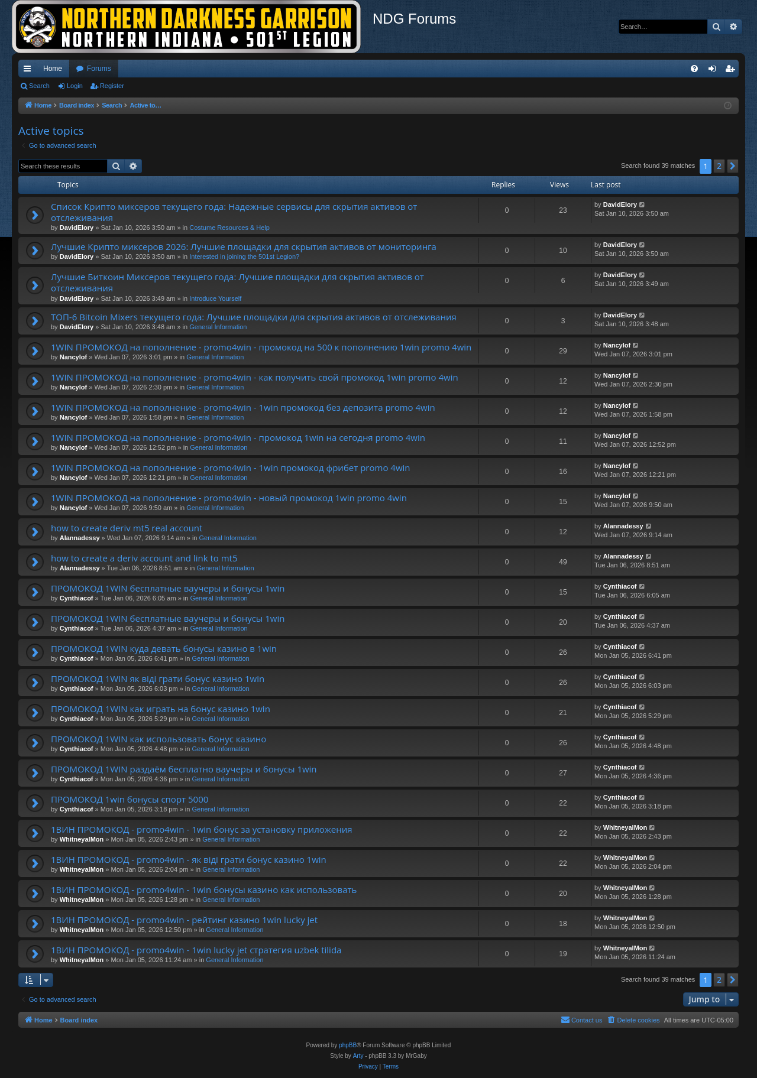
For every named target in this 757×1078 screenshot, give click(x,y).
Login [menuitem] (715, 70)
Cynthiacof (76, 598)
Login (75, 85)
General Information (218, 326)
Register (112, 85)
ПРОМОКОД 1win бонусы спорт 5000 (129, 799)
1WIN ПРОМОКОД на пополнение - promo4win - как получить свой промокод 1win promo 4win (254, 377)
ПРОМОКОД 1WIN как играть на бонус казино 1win (160, 709)
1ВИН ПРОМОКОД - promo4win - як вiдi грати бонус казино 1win (188, 859)
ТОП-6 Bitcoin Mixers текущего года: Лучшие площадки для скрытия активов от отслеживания (254, 317)
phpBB (348, 1045)
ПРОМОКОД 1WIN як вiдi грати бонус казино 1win (157, 678)
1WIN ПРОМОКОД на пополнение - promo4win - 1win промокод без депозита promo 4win (243, 407)
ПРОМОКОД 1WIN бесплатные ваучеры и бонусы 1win (167, 588)
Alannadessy (80, 537)
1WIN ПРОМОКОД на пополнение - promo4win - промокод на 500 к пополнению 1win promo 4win (261, 347)
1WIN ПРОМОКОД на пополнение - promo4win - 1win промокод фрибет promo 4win (230, 467)
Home (52, 68)
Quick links (29, 70)
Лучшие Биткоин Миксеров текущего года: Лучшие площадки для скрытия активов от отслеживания (237, 282)
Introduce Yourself (215, 298)
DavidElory (76, 227)
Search (39, 85)
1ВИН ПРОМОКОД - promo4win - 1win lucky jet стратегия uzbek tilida (196, 950)
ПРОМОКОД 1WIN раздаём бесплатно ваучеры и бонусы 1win (184, 769)
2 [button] (719, 165)
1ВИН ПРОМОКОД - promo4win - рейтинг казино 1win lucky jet (184, 920)
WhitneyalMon (82, 839)
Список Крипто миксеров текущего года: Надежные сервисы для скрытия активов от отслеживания (234, 211)
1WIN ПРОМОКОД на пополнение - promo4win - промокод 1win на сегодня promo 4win (238, 437)
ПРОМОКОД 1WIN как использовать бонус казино (158, 739)
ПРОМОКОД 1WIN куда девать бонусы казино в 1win (164, 648)
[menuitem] (694, 68)
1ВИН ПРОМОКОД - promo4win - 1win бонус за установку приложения (201, 829)
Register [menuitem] (732, 70)
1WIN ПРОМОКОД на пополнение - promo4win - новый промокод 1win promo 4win (229, 498)
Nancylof (73, 357)
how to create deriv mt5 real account (126, 528)
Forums (99, 68)
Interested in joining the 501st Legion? (244, 256)
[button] (733, 166)
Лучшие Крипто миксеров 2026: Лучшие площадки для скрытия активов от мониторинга (243, 246)
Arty (358, 1056)
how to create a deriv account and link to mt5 (144, 558)
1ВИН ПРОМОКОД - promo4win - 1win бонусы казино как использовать (204, 889)
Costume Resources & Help (229, 227)
